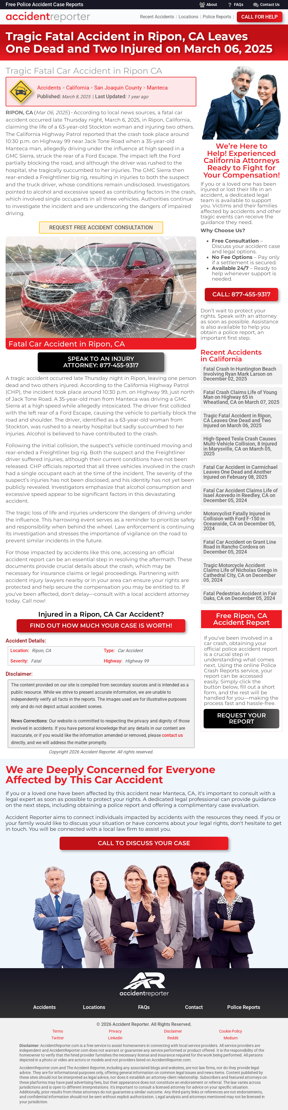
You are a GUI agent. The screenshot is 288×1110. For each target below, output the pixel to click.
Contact (194, 1007)
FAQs (144, 1007)
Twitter (57, 1038)
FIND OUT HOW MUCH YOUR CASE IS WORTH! (101, 625)
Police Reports (217, 17)
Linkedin (115, 1038)
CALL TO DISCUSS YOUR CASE (144, 843)
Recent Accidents (157, 17)
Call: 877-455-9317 (241, 294)
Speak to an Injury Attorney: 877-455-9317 (101, 362)
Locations (188, 17)
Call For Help (259, 17)
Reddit (173, 1038)
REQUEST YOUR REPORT (241, 718)
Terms (57, 1031)
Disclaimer (173, 1031)
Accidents (49, 87)
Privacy (115, 1031)
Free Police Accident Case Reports (44, 4)
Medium (231, 1038)
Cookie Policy (230, 1031)
